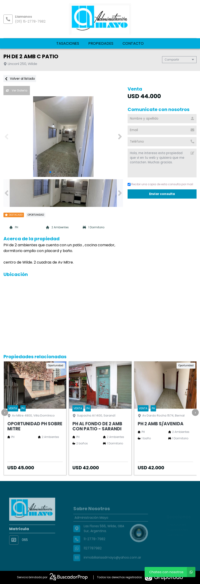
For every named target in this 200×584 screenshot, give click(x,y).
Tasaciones (67, 43)
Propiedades (100, 43)
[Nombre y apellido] (162, 118)
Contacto (133, 43)
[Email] (162, 130)
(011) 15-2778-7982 (30, 21)
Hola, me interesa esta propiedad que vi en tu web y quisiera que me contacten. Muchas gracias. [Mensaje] (162, 163)
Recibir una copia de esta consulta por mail (160, 184)
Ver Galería (16, 90)
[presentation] (4, 412)
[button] (120, 136)
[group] (63, 136)
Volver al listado (20, 78)
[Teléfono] (162, 141)
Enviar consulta (162, 194)
